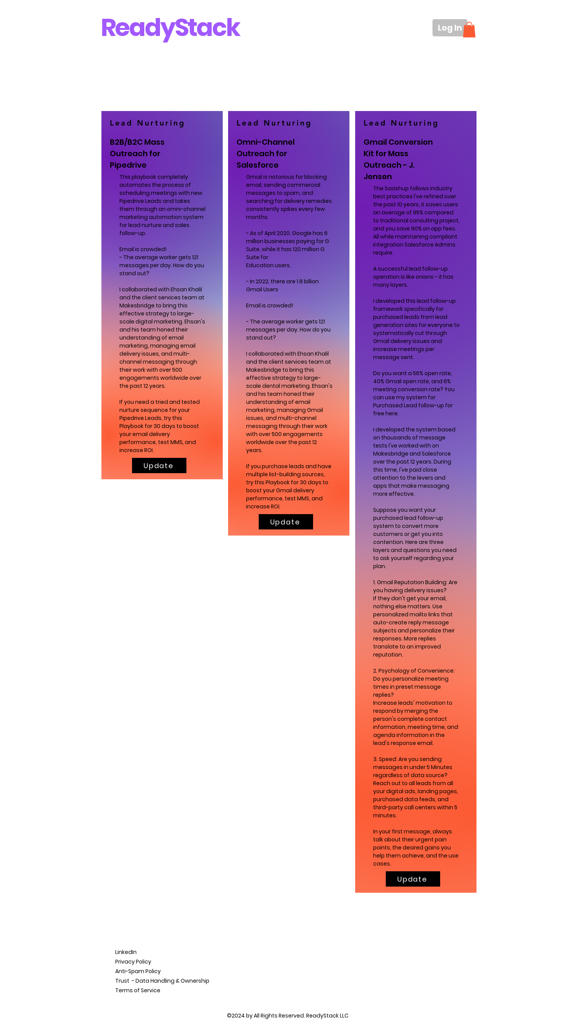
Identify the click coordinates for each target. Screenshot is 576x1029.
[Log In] (449, 27)
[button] (469, 30)
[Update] (159, 465)
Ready (138, 27)
